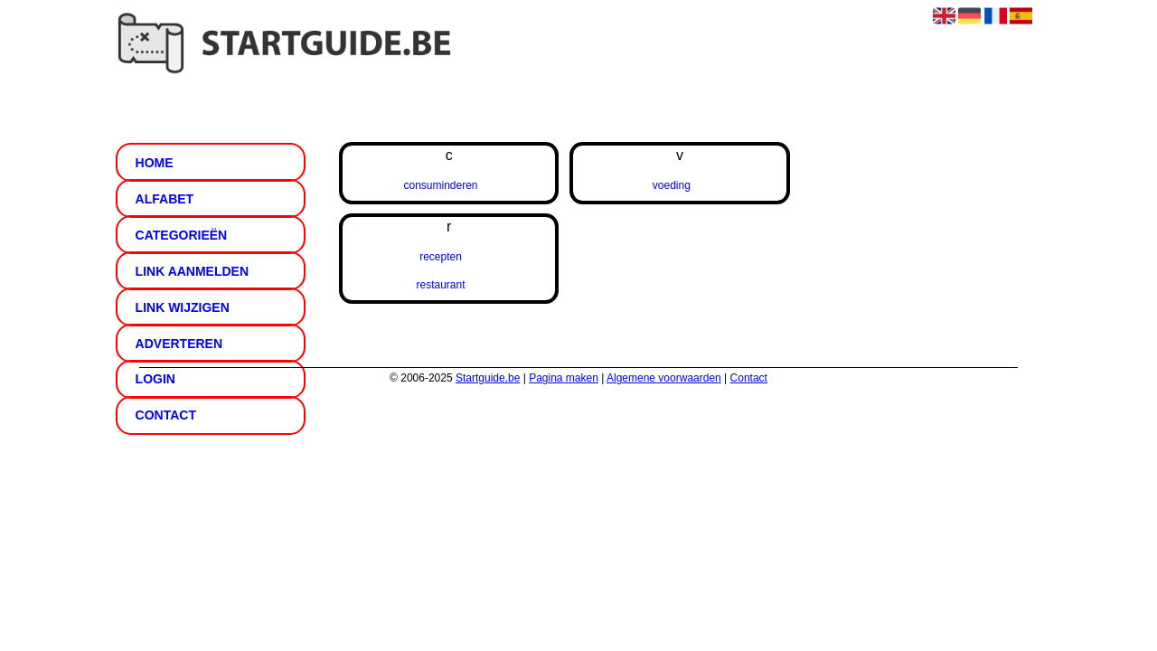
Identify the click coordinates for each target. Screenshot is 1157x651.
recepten (440, 256)
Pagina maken (563, 378)
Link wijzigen (183, 307)
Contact (166, 415)
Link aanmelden (192, 271)
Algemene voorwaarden (664, 378)
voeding (672, 185)
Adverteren (179, 343)
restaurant (440, 284)
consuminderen (440, 185)
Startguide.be (488, 378)
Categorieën (182, 235)
